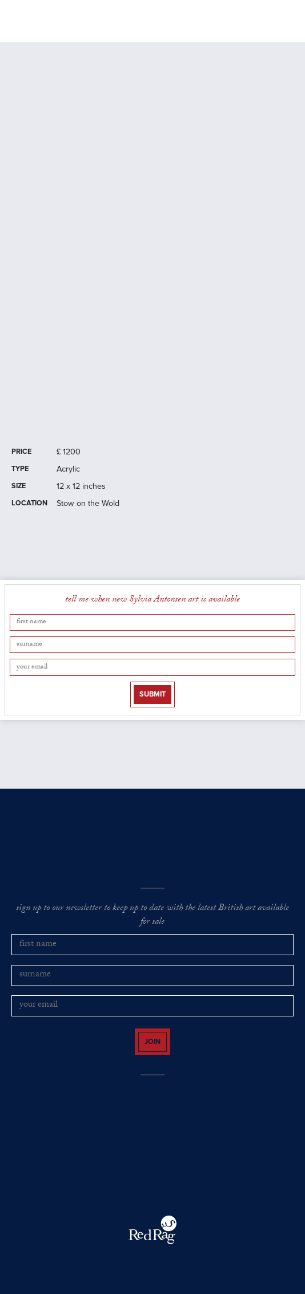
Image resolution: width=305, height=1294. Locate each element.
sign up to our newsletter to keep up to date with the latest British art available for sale (152, 916)
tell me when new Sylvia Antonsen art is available (152, 600)
